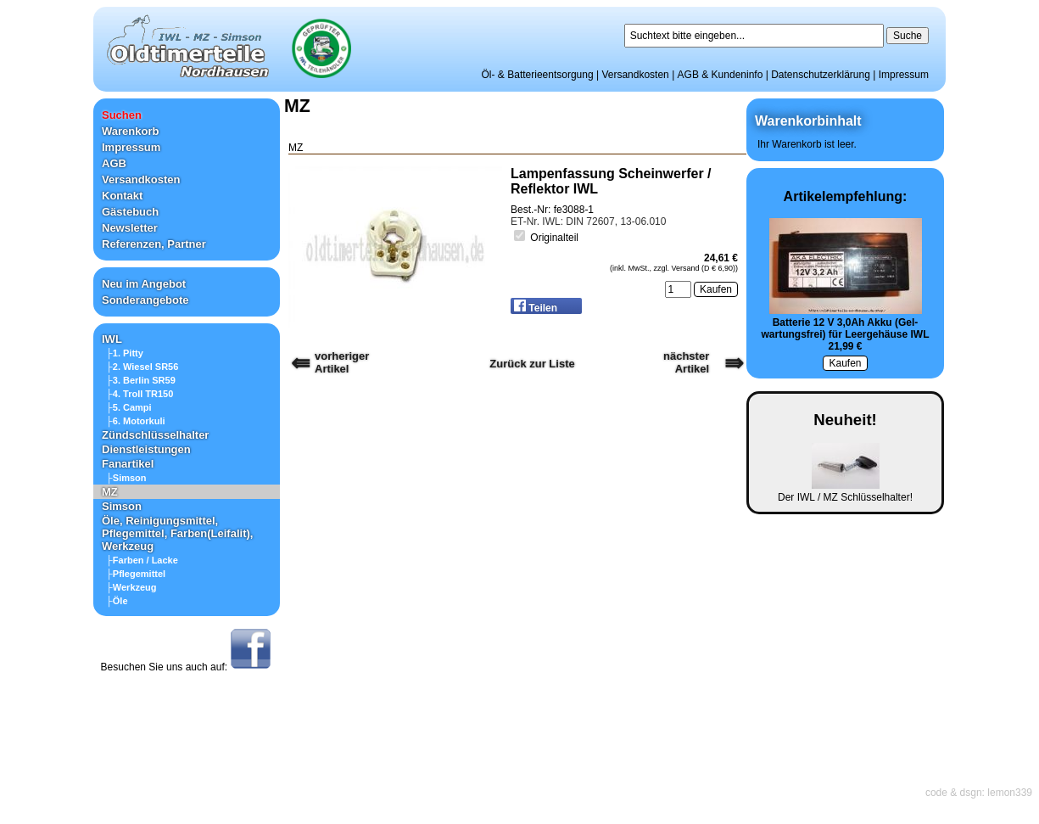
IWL (112, 339)
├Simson (126, 478)
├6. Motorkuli (135, 421)
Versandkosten (634, 75)
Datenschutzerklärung (820, 75)
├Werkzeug (131, 587)
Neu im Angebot (144, 283)
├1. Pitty (124, 353)
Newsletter (130, 227)
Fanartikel (128, 463)
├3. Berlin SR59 (141, 380)
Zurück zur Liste (531, 363)
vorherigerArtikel (342, 362)
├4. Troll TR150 (139, 394)
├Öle (117, 601)
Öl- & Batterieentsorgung (538, 75)
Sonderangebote (145, 300)
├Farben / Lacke (142, 560)
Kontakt (122, 195)
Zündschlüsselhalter (155, 435)
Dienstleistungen (146, 449)
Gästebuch (130, 211)
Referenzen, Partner (154, 244)
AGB (114, 163)
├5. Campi (129, 407)
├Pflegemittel (135, 574)
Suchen (122, 115)
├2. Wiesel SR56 (142, 367)
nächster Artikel (686, 362)
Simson (122, 506)
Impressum (904, 75)
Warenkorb (130, 131)
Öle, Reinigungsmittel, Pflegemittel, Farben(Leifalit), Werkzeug (177, 533)
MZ (110, 491)
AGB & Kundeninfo (720, 75)
